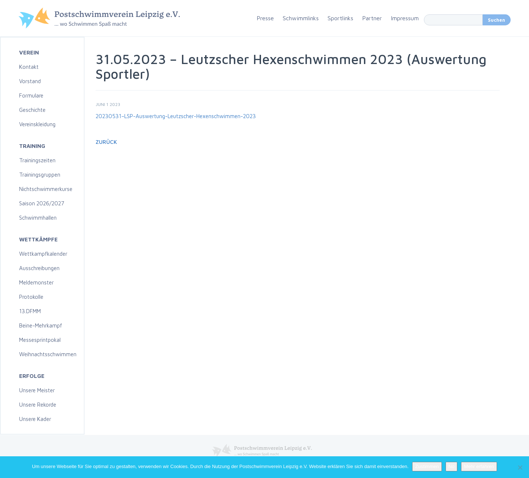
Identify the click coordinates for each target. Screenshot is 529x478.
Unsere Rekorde (37, 404)
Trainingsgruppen (39, 174)
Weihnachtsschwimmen (47, 354)
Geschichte (32, 110)
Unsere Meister (37, 390)
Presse (265, 18)
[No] (519, 467)
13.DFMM (30, 311)
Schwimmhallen (38, 218)
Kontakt (29, 67)
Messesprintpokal (40, 340)
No (451, 466)
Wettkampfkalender (43, 254)
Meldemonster (36, 282)
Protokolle (31, 297)
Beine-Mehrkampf (40, 325)
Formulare (31, 95)
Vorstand (30, 81)
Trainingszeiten (37, 160)
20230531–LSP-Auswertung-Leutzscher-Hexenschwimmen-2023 (176, 116)
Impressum (405, 18)
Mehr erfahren (479, 466)
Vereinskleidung (37, 124)
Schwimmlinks (301, 18)
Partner (372, 18)
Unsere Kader (35, 419)
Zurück (106, 142)
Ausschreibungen (39, 268)
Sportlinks (340, 18)
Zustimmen (427, 466)
